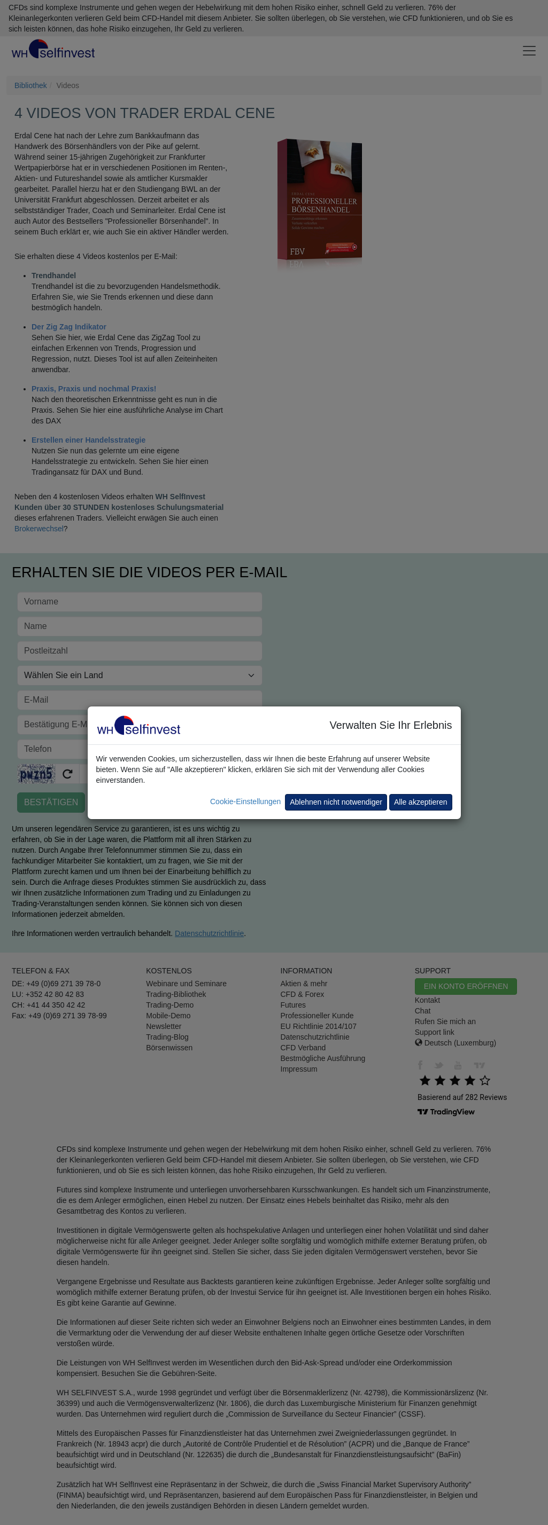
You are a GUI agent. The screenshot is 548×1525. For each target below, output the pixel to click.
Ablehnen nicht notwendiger (336, 802)
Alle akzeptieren (420, 802)
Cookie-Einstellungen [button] (245, 801)
